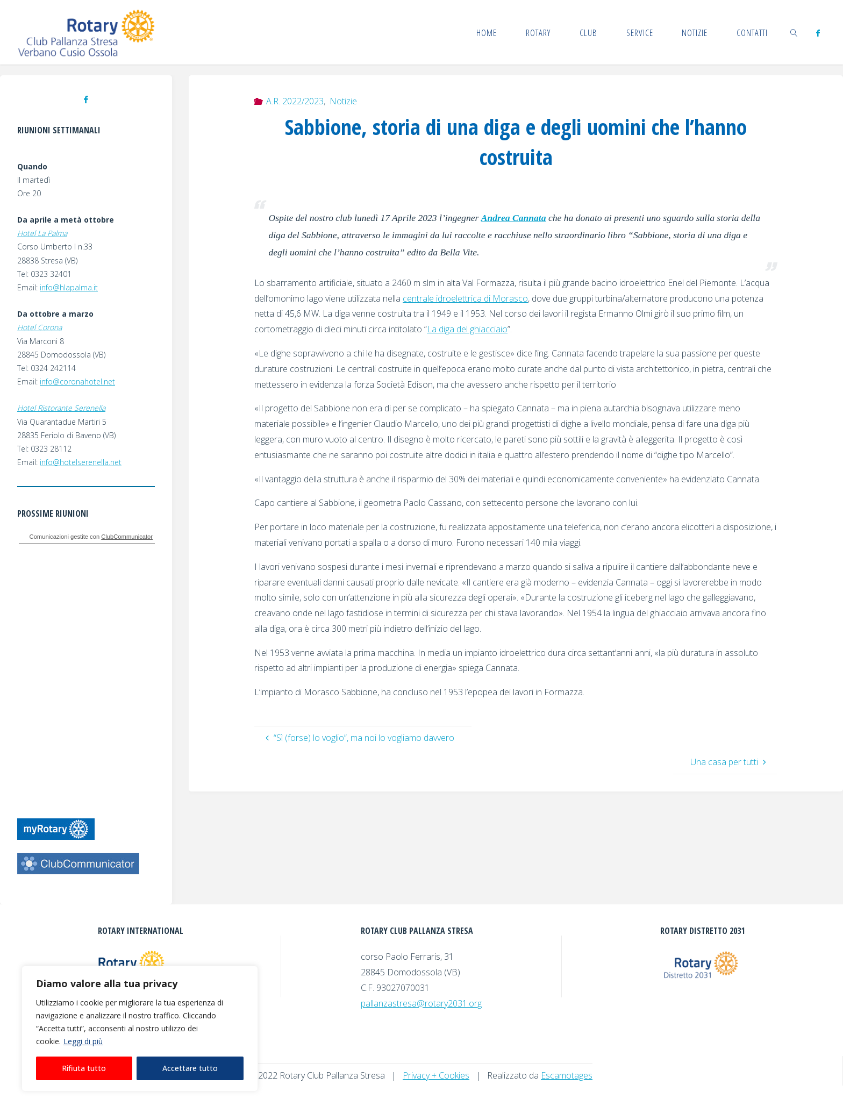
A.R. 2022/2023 (295, 101)
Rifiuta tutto (84, 1068)
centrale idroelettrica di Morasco (465, 298)
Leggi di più (83, 1041)
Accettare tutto (190, 1068)
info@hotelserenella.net (81, 462)
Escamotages (566, 1075)
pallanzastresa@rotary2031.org (421, 1003)
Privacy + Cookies (436, 1075)
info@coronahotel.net (77, 381)
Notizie (343, 101)
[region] (140, 1028)
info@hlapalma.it (69, 287)
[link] (794, 32)
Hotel (27, 327)
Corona (50, 327)
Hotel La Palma (42, 233)
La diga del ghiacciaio (467, 329)
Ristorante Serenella (71, 408)
